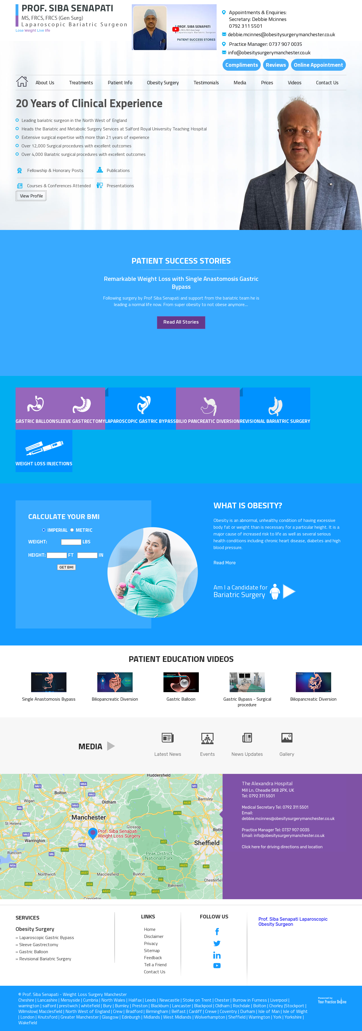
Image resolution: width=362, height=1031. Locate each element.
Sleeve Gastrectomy (80, 421)
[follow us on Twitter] (217, 943)
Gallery (286, 754)
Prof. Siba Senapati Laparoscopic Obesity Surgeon (292, 921)
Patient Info (120, 82)
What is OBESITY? (248, 505)
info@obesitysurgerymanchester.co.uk (269, 52)
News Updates (247, 754)
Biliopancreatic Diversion (115, 696)
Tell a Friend (155, 964)
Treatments (81, 82)
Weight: (37, 541)
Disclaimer (153, 936)
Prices (267, 82)
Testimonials (206, 82)
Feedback (153, 957)
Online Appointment (318, 64)
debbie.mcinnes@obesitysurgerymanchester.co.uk (281, 34)
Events (207, 754)
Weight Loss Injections (44, 463)
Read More (225, 562)
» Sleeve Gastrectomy (37, 944)
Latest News (167, 754)
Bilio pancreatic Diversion (208, 421)
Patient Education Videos (181, 659)
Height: (37, 555)
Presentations (119, 185)
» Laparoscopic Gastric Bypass (45, 937)
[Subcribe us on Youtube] (217, 966)
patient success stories (181, 260)
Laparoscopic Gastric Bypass (140, 421)
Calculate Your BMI (64, 516)
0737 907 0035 (285, 44)
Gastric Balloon (35, 421)
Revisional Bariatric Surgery (275, 421)
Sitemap (152, 950)
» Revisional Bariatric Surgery (43, 958)
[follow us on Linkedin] (217, 955)
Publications (118, 170)
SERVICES (27, 917)
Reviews (276, 64)
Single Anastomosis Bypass (49, 696)
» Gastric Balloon (32, 951)
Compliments (241, 64)
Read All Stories (181, 322)
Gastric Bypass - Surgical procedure (247, 699)
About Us (45, 82)
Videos (294, 82)
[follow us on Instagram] (217, 977)
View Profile (31, 195)
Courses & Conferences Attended (59, 185)
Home (150, 929)
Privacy (151, 943)
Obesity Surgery (163, 82)
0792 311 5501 (245, 26)
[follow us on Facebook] (217, 932)
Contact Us (327, 82)
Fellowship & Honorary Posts (55, 170)
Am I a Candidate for (277, 591)
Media (240, 82)
